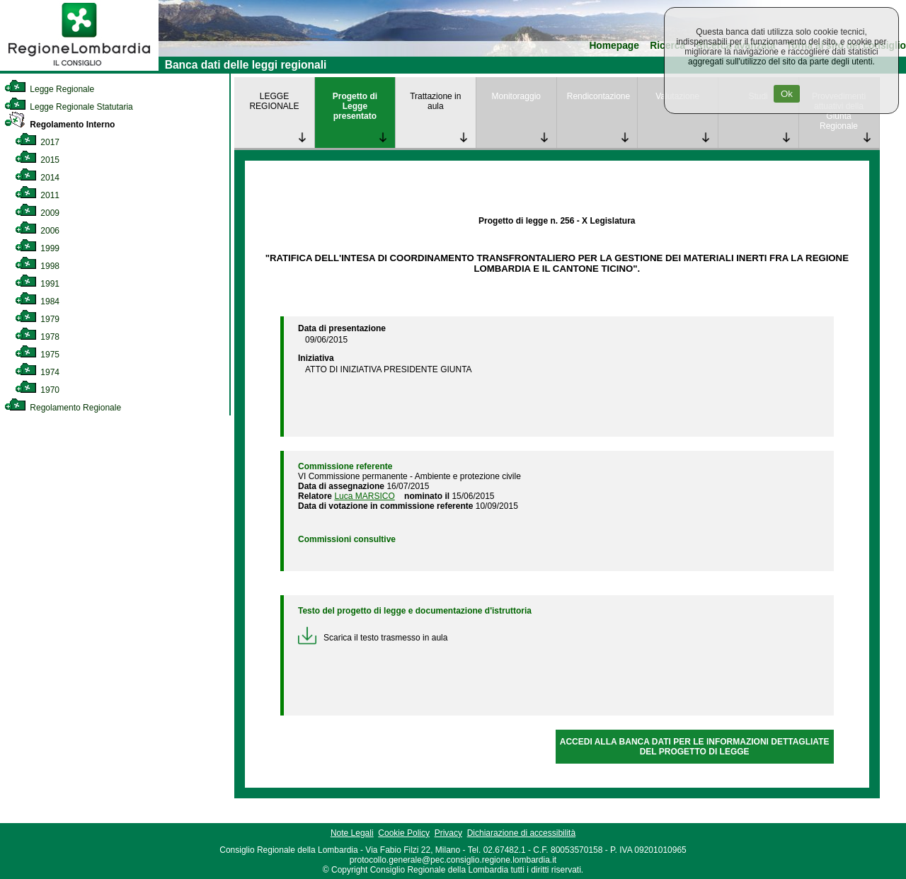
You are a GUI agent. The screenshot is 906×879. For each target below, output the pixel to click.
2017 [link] (37, 142)
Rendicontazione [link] (598, 96)
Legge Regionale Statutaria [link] (68, 107)
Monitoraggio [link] (516, 96)
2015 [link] (37, 160)
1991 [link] (37, 284)
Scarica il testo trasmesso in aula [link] (372, 638)
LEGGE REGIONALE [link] (274, 101)
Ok (787, 93)
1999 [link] (37, 248)
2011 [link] (37, 195)
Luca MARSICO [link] (364, 496)
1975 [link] (37, 355)
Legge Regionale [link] (49, 89)
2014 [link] (37, 178)
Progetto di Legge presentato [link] (355, 106)
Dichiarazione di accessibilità (521, 833)
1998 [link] (37, 266)
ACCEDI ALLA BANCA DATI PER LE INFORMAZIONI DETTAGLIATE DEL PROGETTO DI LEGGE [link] (695, 747)
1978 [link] (37, 337)
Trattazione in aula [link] (435, 101)
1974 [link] (37, 372)
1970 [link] (37, 390)
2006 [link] (37, 231)
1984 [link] (37, 301)
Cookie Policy (404, 833)
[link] (79, 68)
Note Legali (352, 833)
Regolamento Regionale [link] (62, 408)
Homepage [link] (614, 45)
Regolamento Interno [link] (59, 125)
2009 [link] (37, 213)
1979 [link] (37, 319)
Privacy (448, 833)
